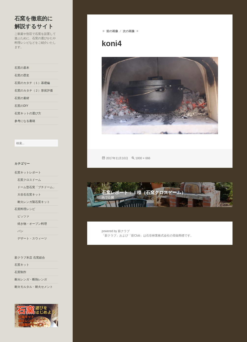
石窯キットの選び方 (27, 113)
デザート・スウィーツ (32, 238)
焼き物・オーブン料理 (32, 223)
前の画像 (112, 31)
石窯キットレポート (27, 172)
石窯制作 (20, 272)
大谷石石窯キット (29, 194)
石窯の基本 (21, 67)
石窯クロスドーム (29, 180)
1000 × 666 (143, 158)
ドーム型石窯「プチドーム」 (36, 187)
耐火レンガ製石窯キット (33, 202)
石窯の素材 (21, 98)
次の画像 (129, 31)
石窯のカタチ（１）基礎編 (32, 83)
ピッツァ (23, 216)
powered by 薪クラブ (115, 231)
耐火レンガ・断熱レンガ (30, 279)
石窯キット (21, 264)
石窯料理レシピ (24, 209)
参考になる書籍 (24, 121)
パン (20, 231)
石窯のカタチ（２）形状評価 (33, 90)
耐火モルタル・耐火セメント (33, 287)
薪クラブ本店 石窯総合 (29, 257)
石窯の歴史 (21, 75)
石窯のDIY (21, 105)
